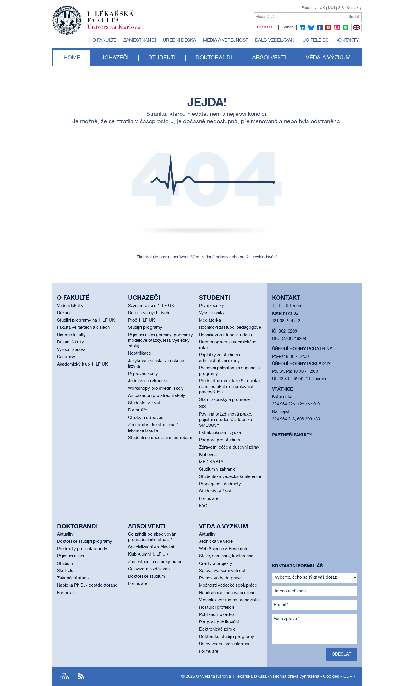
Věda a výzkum (328, 58)
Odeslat (341, 654)
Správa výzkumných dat (222, 571)
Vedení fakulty (70, 306)
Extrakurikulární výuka (220, 433)
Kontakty (354, 8)
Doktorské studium (146, 577)
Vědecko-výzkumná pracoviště (229, 600)
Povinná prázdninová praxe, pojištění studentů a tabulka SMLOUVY (225, 420)
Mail (331, 8)
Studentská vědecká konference (230, 477)
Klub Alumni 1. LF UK (148, 554)
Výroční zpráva (71, 350)
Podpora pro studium (219, 440)
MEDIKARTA (211, 462)
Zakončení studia (73, 578)
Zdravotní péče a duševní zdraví (229, 447)
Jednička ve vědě (216, 542)
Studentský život (144, 403)
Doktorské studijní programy (84, 542)
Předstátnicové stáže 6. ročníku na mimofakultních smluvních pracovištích (229, 386)
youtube (328, 27)
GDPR (349, 677)
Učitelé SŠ (315, 40)
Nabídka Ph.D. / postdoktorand (87, 585)
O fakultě (104, 40)
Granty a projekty (215, 564)
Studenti (161, 58)
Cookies (331, 677)
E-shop (287, 27)
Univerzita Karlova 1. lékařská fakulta (231, 677)
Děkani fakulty (70, 342)
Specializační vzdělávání (151, 547)
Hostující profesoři (216, 608)
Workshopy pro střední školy (156, 389)
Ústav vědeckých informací (225, 644)
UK (322, 8)
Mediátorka (210, 320)
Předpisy (309, 8)
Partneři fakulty (292, 435)
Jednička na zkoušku (148, 381)
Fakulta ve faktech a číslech (83, 328)
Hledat (353, 17)
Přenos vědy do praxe (220, 578)
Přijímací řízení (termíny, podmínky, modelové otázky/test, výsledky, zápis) (161, 340)
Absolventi (269, 58)
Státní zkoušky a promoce (224, 400)
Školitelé (65, 571)
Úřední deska (179, 40)
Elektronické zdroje (217, 629)
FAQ (203, 506)
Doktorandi (213, 58)
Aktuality (65, 534)
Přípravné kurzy (143, 374)
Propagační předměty (220, 484)
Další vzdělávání (275, 40)
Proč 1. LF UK (141, 320)
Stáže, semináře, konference (226, 556)
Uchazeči (114, 58)
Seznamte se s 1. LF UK (151, 306)
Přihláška (264, 27)
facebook (320, 27)
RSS (81, 676)
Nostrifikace (139, 353)
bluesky (311, 27)
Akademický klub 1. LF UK (82, 364)
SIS (341, 8)
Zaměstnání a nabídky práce (155, 562)
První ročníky (211, 306)
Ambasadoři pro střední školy (156, 396)
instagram (337, 27)
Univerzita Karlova (118, 30)
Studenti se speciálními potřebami (160, 438)
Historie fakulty (71, 335)
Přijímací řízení (70, 556)
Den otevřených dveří (148, 313)
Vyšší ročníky (212, 313)
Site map (64, 676)
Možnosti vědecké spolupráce (228, 585)
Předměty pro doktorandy (82, 549)
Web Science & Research (223, 549)
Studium (65, 564)
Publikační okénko (216, 615)
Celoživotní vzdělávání (149, 569)
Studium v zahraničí (217, 469)
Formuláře (137, 410)
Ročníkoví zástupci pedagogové (230, 328)
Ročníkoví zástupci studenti (225, 335)
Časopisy (66, 357)
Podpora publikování (219, 622)
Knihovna (208, 455)
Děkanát (65, 313)
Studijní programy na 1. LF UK (86, 320)
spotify (345, 27)
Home (72, 58)
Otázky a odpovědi (146, 418)
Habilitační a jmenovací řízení (226, 593)
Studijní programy (145, 328)
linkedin (302, 27)
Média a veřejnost (225, 40)
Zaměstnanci (139, 40)
